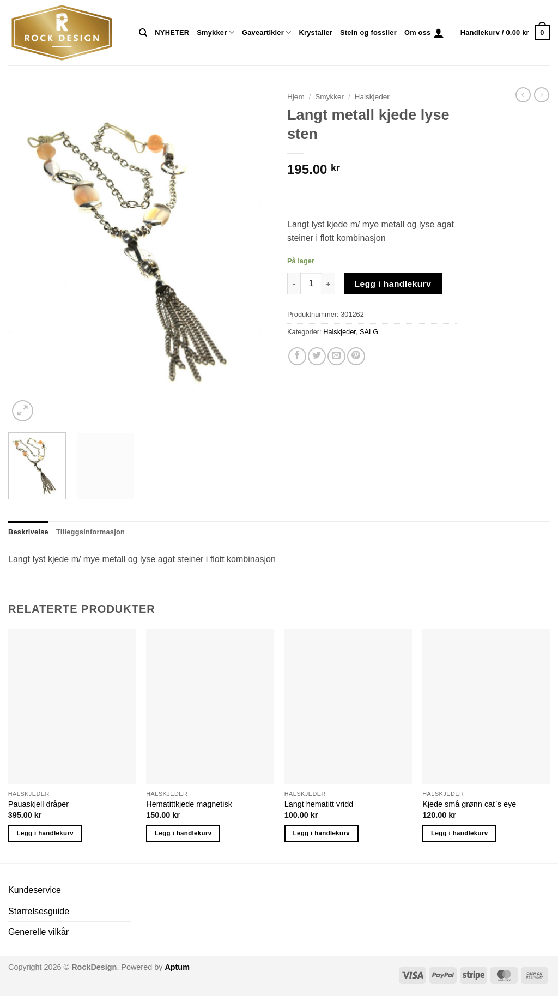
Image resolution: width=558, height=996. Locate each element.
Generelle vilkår (38, 932)
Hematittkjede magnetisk (189, 804)
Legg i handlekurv (393, 283)
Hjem (296, 97)
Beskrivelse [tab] (28, 532)
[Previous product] (541, 94)
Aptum (177, 967)
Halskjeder (372, 97)
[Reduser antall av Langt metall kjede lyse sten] (293, 283)
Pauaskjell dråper (38, 804)
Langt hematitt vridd (318, 804)
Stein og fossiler (368, 32)
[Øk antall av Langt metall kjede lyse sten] (328, 283)
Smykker (215, 32)
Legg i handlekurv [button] (45, 833)
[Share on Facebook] (297, 356)
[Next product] (523, 94)
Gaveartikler (267, 32)
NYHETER (172, 32)
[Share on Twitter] (317, 356)
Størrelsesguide (38, 911)
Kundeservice (34, 890)
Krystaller (315, 32)
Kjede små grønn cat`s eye (469, 804)
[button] (438, 33)
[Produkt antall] (311, 283)
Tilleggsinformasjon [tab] (90, 532)
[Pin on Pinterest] (356, 356)
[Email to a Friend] (336, 356)
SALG (369, 332)
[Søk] (143, 32)
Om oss (417, 32)
